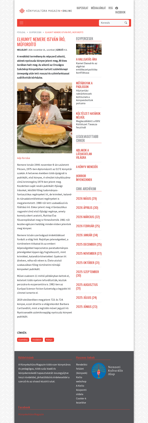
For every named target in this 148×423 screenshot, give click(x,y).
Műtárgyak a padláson (84, 85)
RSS (111, 8)
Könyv (49, 339)
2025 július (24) (86, 298)
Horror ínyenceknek (84, 178)
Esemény (23, 339)
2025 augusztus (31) (87, 287)
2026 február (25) (88, 227)
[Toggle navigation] (21, 23)
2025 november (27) (89, 254)
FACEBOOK (120, 10)
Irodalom (37, 339)
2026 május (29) (86, 199)
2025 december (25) (89, 245)
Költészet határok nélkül (88, 116)
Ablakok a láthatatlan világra (84, 154)
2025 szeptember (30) (87, 274)
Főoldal (21, 32)
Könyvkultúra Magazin (31, 414)
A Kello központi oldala (81, 390)
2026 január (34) (87, 236)
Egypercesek (35, 32)
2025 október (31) (87, 263)
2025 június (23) (86, 307)
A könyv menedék (87, 167)
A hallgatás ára (86, 60)
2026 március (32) (88, 217)
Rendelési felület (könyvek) (81, 369)
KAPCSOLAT (82, 8)
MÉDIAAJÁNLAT (98, 8)
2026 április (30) (87, 208)
